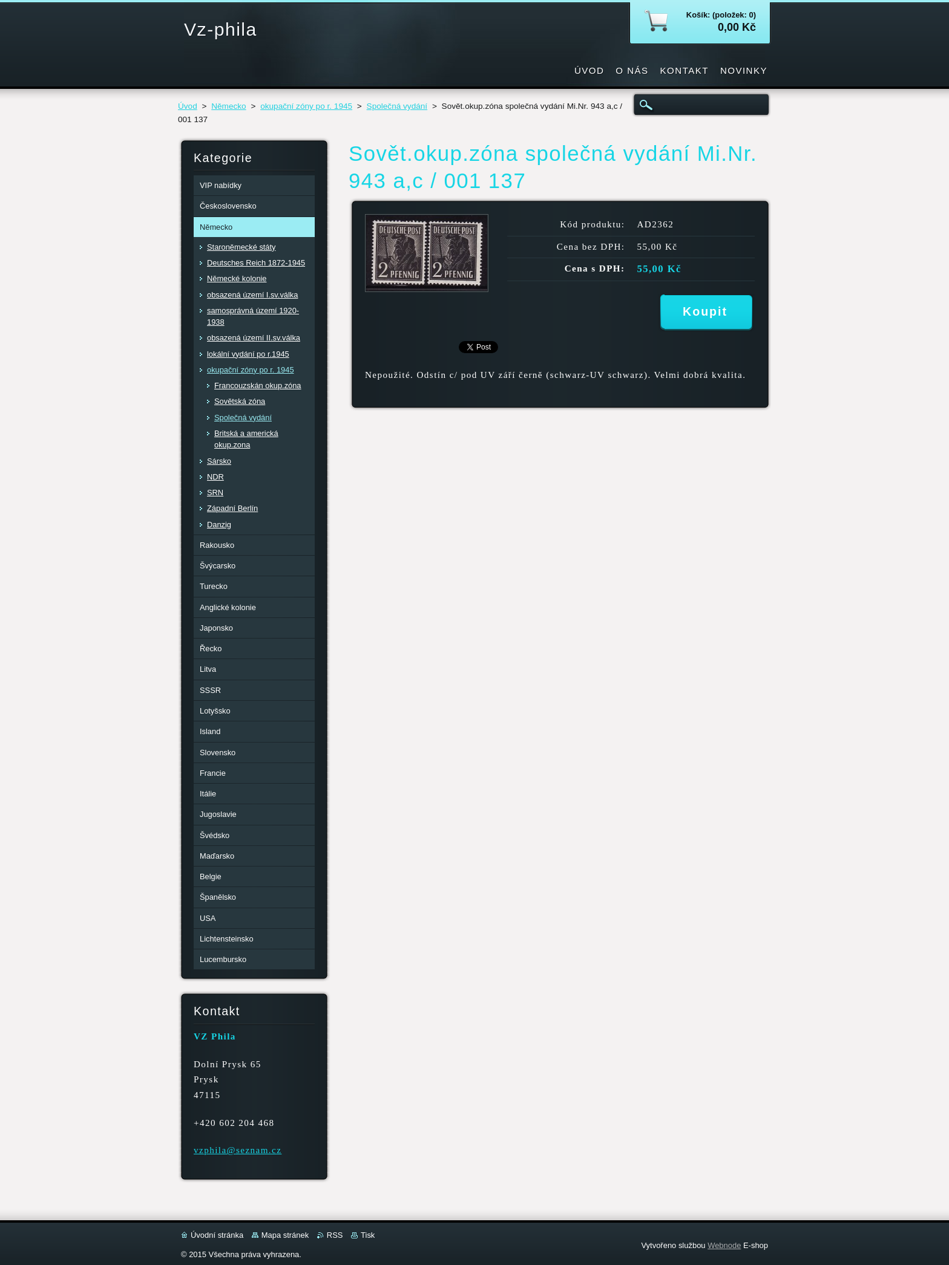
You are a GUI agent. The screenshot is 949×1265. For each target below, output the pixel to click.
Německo (228, 106)
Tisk (368, 1235)
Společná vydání (397, 106)
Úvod (187, 106)
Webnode (724, 1245)
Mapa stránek (285, 1235)
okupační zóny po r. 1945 (306, 106)
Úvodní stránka (217, 1235)
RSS (335, 1235)
